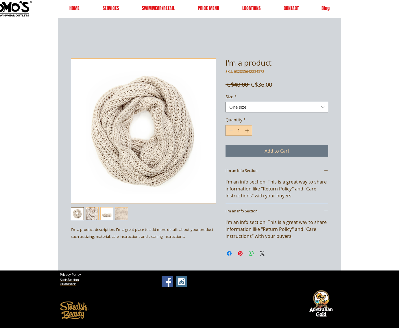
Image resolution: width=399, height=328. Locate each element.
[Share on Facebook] (229, 253)
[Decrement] (230, 130)
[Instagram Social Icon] (181, 281)
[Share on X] (262, 253)
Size (231, 96)
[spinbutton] (239, 130)
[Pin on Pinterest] (240, 253)
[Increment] (247, 130)
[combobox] (277, 107)
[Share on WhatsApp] (251, 253)
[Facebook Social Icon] (167, 281)
